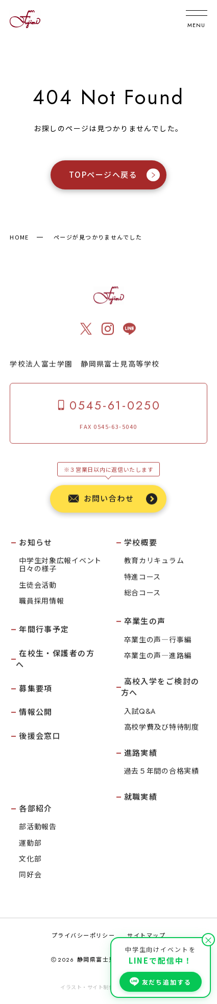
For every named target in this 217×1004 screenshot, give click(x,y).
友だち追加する (160, 981)
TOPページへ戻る (114, 175)
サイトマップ (146, 935)
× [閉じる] (208, 939)
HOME (19, 237)
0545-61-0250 (108, 406)
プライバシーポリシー (83, 935)
